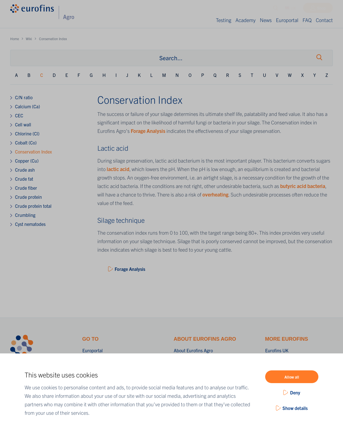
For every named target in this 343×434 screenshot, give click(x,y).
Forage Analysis (147, 131)
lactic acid (117, 169)
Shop (321, 9)
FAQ (307, 20)
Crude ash (25, 169)
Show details (295, 408)
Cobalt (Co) (26, 142)
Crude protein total (33, 206)
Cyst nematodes (30, 224)
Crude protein (28, 197)
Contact (324, 20)
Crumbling (25, 215)
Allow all (291, 376)
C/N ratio (24, 97)
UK (290, 9)
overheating (215, 194)
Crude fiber (26, 188)
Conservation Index (33, 151)
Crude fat (24, 179)
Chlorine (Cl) (27, 133)
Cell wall (23, 124)
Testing (223, 20)
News (266, 20)
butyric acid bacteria (302, 186)
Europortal (287, 20)
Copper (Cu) (26, 160)
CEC (19, 115)
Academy (245, 20)
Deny (295, 392)
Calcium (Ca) (27, 106)
